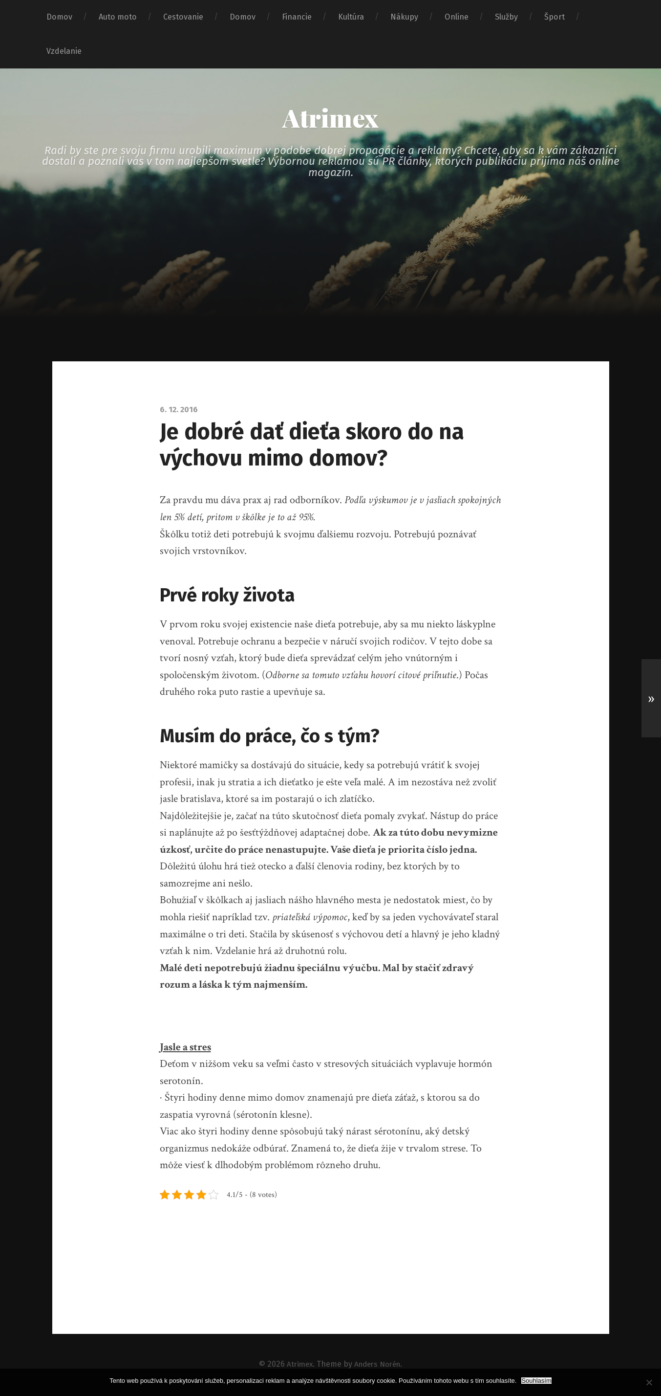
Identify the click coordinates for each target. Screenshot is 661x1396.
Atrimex (331, 118)
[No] (649, 1382)
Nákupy (404, 17)
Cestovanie (183, 17)
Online (457, 17)
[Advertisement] (331, 289)
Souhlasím (536, 1380)
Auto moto (118, 17)
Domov (59, 17)
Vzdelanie (64, 51)
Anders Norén (378, 1365)
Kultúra (351, 17)
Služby (506, 17)
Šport (554, 17)
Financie (297, 17)
